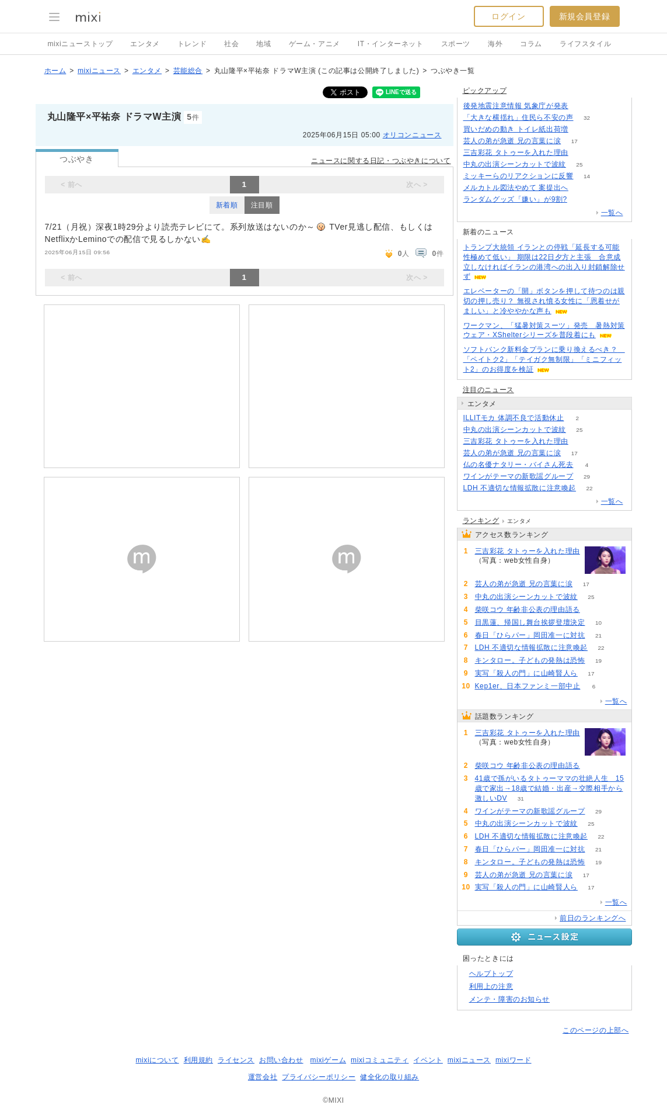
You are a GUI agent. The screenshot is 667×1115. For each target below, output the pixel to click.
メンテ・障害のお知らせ (509, 999)
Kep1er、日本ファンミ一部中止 (528, 686)
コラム (531, 44)
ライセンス (236, 1060)
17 (574, 141)
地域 (263, 44)
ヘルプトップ (491, 973)
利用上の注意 (491, 986)
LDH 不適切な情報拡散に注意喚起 (520, 488)
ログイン (508, 16)
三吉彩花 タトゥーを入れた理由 (515, 152)
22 (589, 488)
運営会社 (262, 1077)
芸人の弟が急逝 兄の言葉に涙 (512, 141)
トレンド (192, 44)
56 (593, 610)
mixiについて (157, 1060)
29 (587, 476)
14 (587, 176)
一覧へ (612, 213)
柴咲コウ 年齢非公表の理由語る (527, 609)
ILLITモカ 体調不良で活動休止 (513, 418)
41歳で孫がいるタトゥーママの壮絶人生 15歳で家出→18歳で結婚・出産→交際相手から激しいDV (549, 788)
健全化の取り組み (389, 1077)
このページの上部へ (595, 1030)
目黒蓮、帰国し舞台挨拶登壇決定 (530, 622)
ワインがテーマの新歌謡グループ (518, 476)
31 (521, 798)
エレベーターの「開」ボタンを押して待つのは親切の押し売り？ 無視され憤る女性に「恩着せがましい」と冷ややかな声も (544, 301)
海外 (495, 44)
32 (587, 118)
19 (598, 660)
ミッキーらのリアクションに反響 (518, 176)
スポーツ (455, 44)
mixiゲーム (328, 1060)
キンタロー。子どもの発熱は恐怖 (530, 660)
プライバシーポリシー (318, 1077)
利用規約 (198, 1060)
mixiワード (513, 1060)
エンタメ (144, 44)
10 (598, 622)
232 (582, 129)
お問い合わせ (281, 1060)
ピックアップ (485, 90)
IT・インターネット (391, 44)
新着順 (227, 205)
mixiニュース (99, 71)
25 (579, 164)
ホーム (55, 71)
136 (582, 153)
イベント (427, 1060)
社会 (231, 44)
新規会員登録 (584, 16)
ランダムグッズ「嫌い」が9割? (515, 199)
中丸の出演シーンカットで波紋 (514, 164)
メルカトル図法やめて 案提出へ (515, 187)
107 (582, 106)
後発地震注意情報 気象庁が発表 (515, 106)
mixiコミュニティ (379, 1060)
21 (598, 635)
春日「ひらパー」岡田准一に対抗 (530, 635)
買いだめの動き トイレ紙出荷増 (515, 129)
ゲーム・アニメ (314, 44)
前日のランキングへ (593, 918)
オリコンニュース (412, 135)
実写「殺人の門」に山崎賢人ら (526, 673)
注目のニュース (488, 390)
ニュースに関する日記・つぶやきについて (381, 161)
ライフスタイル (585, 44)
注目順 (262, 205)
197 (581, 199)
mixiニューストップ (80, 44)
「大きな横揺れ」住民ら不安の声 (518, 117)
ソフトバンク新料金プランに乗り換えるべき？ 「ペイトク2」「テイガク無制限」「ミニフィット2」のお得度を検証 (544, 359)
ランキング (481, 521)
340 (582, 188)
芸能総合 (187, 71)
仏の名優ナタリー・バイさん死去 (518, 464)
